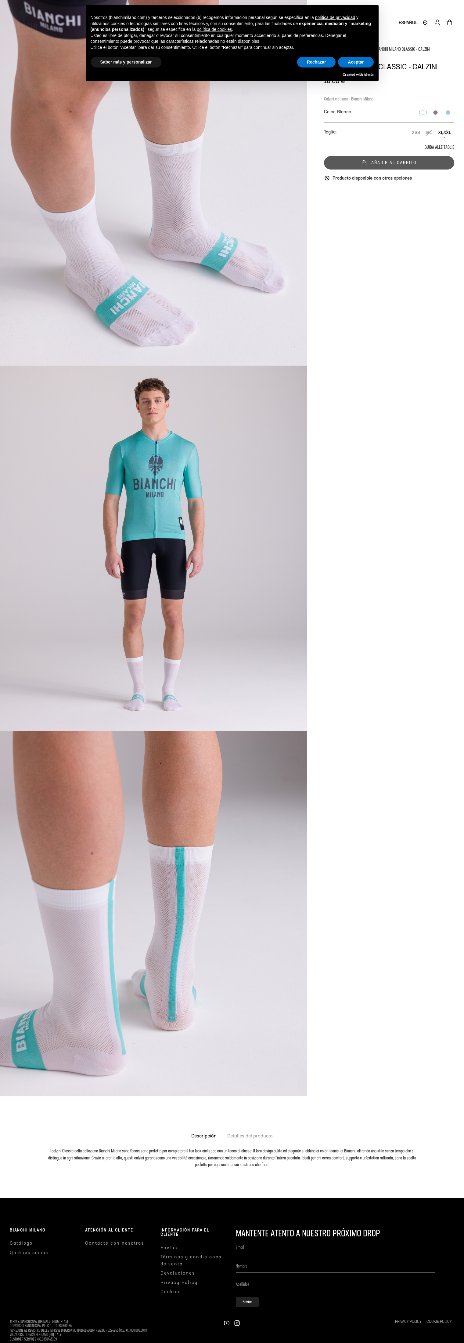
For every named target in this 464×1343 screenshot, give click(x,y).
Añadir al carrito (388, 163)
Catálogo (21, 1243)
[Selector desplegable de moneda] (425, 22)
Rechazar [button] (316, 62)
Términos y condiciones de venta (190, 1260)
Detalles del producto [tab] (250, 1136)
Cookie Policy (439, 1322)
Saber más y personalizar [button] (126, 62)
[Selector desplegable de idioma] (408, 22)
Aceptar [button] (356, 62)
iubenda (369, 75)
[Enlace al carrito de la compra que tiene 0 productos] (449, 22)
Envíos (168, 1248)
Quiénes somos (29, 1252)
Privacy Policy (179, 1282)
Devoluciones (177, 1273)
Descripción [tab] (204, 1136)
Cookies (170, 1292)
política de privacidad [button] (335, 17)
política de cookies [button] (214, 29)
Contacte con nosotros (114, 1243)
